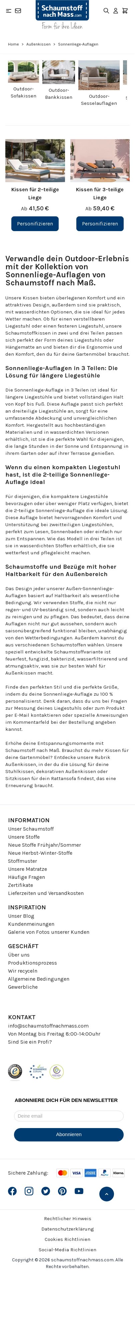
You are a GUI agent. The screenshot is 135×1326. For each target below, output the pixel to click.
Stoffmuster (22, 861)
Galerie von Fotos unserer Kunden (48, 932)
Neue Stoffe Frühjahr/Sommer (44, 845)
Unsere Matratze (27, 869)
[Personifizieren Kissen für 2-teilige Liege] (35, 223)
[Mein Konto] (115, 10)
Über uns (19, 955)
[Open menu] (8, 11)
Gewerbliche (23, 987)
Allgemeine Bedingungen (38, 979)
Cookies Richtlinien (67, 1239)
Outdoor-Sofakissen (23, 92)
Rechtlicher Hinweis (67, 1218)
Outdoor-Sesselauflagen (99, 99)
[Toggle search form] (106, 10)
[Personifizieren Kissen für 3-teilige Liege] (100, 223)
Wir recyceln (22, 971)
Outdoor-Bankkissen (58, 93)
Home (13, 44)
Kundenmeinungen (31, 924)
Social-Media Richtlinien (67, 1250)
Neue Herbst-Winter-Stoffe (40, 853)
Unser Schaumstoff (31, 829)
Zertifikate (20, 885)
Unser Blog (21, 916)
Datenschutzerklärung (67, 1229)
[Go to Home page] (62, 14)
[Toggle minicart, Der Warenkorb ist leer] (125, 10)
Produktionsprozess (32, 963)
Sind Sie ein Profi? (30, 1042)
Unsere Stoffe (24, 837)
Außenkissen (38, 44)
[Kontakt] (18, 10)
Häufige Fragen (26, 877)
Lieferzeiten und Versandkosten (46, 893)
